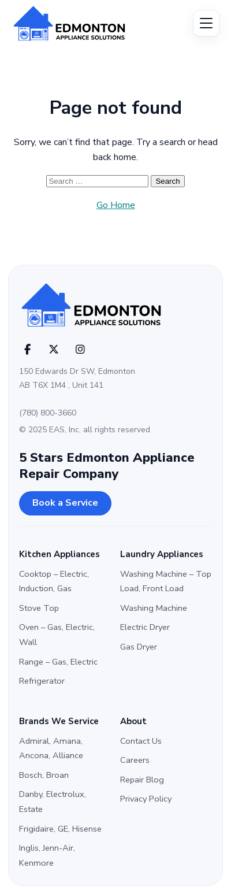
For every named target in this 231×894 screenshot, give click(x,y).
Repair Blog (142, 779)
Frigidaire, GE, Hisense (60, 828)
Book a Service (65, 502)
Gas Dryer (138, 646)
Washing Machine (153, 608)
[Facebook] (27, 350)
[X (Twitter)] (54, 350)
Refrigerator (42, 681)
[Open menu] (206, 23)
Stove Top (39, 608)
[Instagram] (80, 350)
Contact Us (141, 741)
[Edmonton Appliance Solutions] (84, 23)
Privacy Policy (146, 798)
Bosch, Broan (44, 775)
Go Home (115, 205)
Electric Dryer (145, 627)
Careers (135, 760)
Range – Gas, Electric (58, 661)
